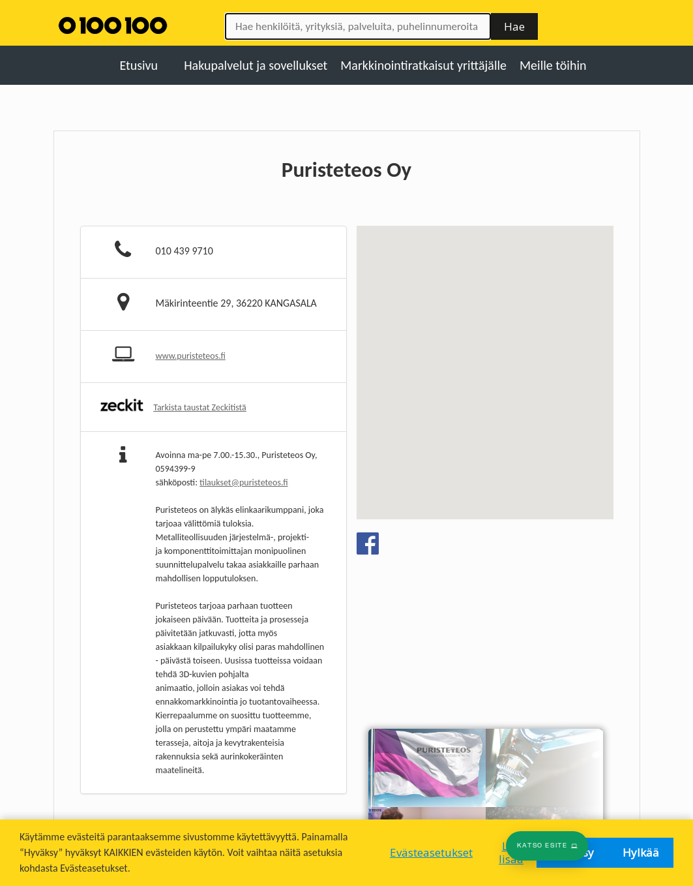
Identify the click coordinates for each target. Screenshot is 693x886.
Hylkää (641, 852)
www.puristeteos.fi (191, 355)
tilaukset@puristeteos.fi (243, 482)
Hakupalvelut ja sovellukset (255, 65)
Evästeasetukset (431, 852)
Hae (514, 26)
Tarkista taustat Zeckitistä (199, 407)
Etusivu (138, 65)
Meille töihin (553, 65)
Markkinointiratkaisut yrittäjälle (423, 65)
